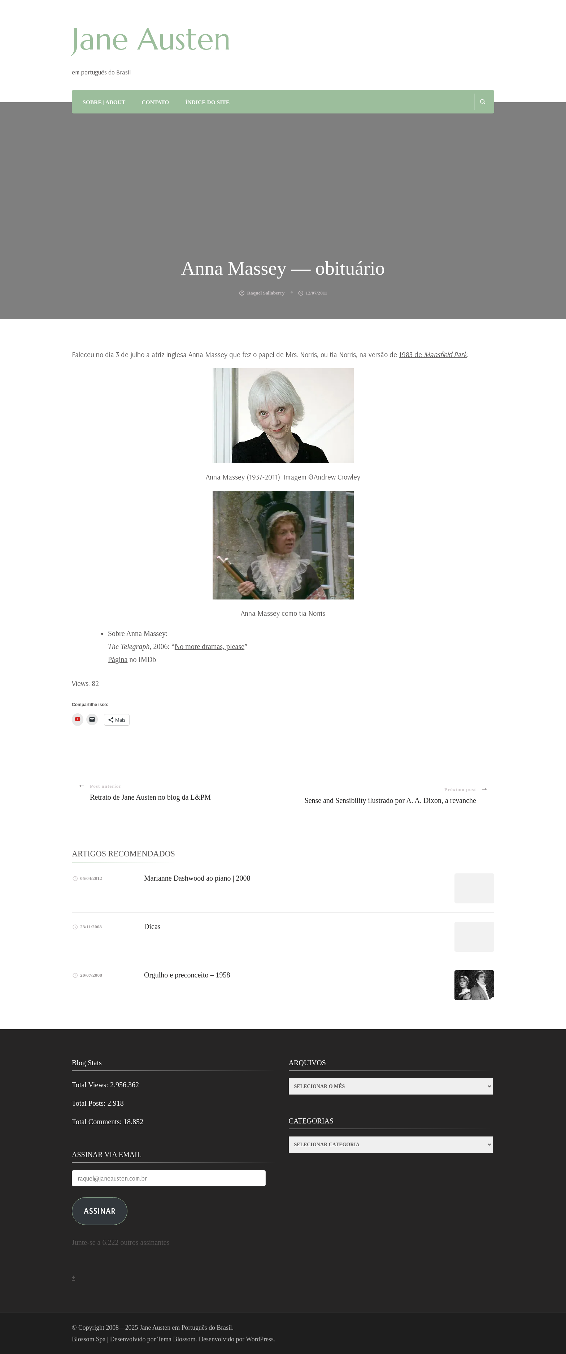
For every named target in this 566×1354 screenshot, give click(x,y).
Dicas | (154, 926)
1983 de (433, 354)
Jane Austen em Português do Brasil (186, 1327)
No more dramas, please (209, 646)
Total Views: (91, 1085)
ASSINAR (100, 1210)
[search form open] (482, 102)
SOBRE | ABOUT (104, 102)
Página (117, 659)
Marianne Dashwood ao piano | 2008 (197, 878)
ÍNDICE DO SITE (207, 102)
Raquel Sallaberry (265, 293)
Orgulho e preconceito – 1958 (187, 975)
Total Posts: (90, 1103)
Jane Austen (151, 39)
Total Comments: (97, 1122)
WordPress (260, 1339)
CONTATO (155, 102)
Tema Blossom (176, 1339)
